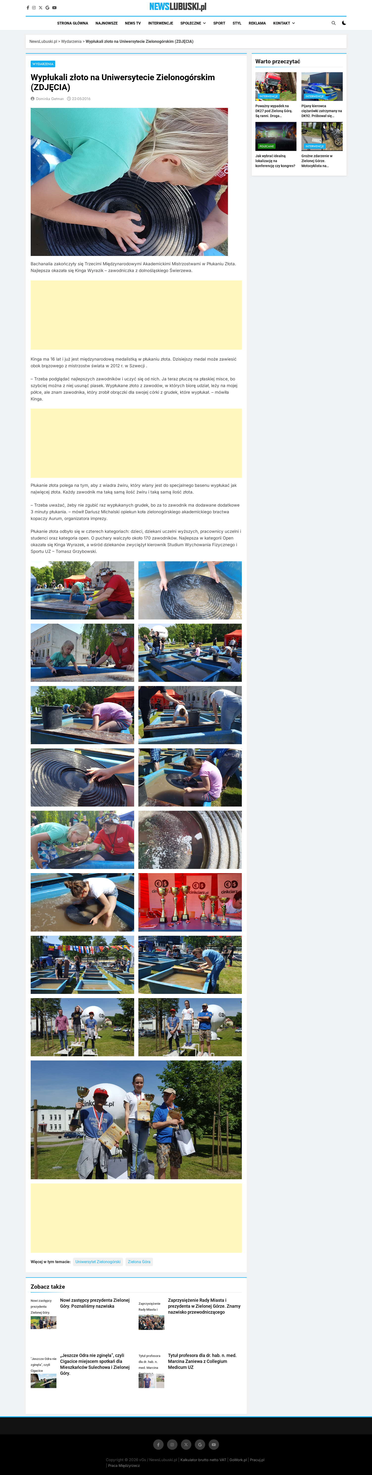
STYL (237, 23)
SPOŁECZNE (190, 23)
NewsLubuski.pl (43, 41)
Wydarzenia (71, 41)
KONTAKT (281, 23)
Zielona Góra (139, 1261)
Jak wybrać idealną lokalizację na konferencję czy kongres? (275, 161)
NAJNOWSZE (107, 23)
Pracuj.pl (257, 1460)
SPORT (219, 23)
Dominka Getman (50, 98)
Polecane (267, 146)
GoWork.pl (238, 1460)
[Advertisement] (136, 315)
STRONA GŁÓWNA (72, 23)
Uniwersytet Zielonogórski (98, 1261)
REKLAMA (257, 23)
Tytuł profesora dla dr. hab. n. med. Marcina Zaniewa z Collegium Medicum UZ (202, 1361)
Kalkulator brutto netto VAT (203, 1460)
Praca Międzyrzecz (124, 1465)
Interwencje (269, 96)
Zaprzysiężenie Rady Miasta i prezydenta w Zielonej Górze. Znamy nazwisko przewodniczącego (204, 1306)
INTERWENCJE (160, 23)
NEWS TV (133, 23)
